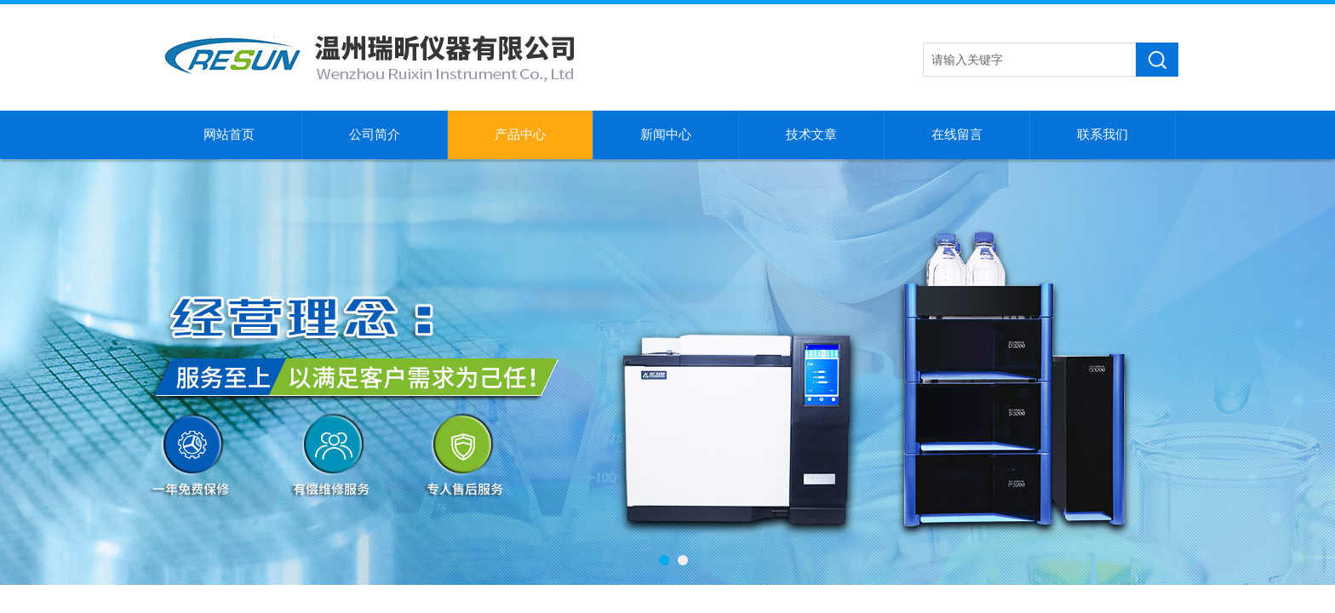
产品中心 (520, 134)
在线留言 (957, 134)
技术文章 (811, 134)
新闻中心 (665, 134)
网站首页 (229, 134)
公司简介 (374, 134)
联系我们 (1102, 134)
